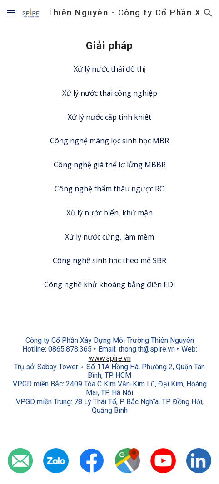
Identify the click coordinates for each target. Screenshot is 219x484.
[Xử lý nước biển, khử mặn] (109, 212)
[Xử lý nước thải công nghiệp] (109, 93)
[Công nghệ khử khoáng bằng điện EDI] (109, 284)
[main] (109, 46)
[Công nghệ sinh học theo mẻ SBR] (109, 260)
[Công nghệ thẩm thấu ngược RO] (109, 188)
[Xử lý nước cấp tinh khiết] (109, 117)
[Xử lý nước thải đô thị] (109, 69)
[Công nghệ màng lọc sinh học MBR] (109, 140)
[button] (11, 12)
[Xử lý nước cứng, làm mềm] (109, 237)
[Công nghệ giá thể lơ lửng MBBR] (109, 164)
